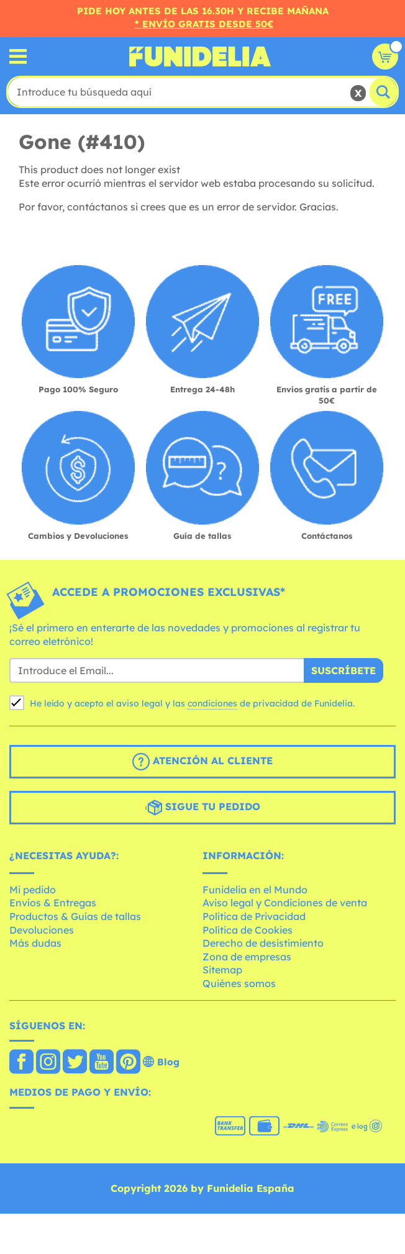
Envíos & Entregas (52, 902)
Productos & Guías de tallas (75, 916)
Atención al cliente (202, 761)
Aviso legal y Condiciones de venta (284, 902)
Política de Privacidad (254, 916)
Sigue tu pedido (202, 807)
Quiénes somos (239, 983)
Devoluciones (41, 930)
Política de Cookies (247, 930)
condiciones (212, 703)
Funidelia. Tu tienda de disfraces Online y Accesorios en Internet (200, 56)
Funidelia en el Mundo (254, 889)
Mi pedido (32, 889)
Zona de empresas (246, 956)
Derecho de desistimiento (263, 943)
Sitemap (222, 969)
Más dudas (35, 943)
